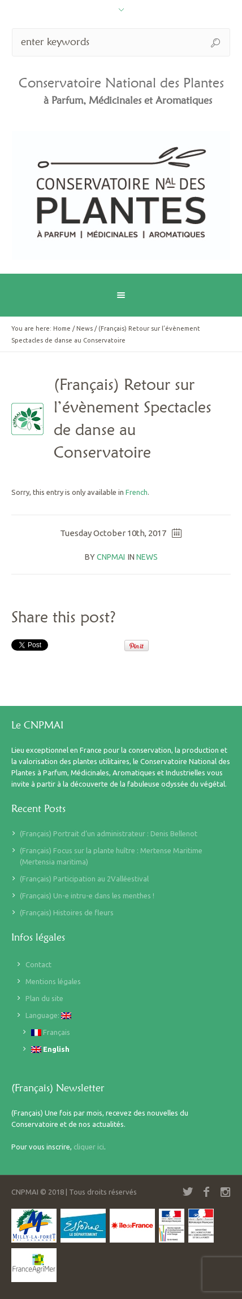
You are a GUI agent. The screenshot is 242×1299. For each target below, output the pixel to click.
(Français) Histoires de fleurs (67, 912)
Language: (48, 1015)
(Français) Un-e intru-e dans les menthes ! (87, 895)
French (137, 492)
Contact (38, 964)
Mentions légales (53, 981)
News (84, 328)
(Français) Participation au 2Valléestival (84, 879)
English (50, 1049)
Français (50, 1032)
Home (62, 328)
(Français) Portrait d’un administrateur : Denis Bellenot (108, 833)
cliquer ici (89, 1147)
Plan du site (44, 998)
